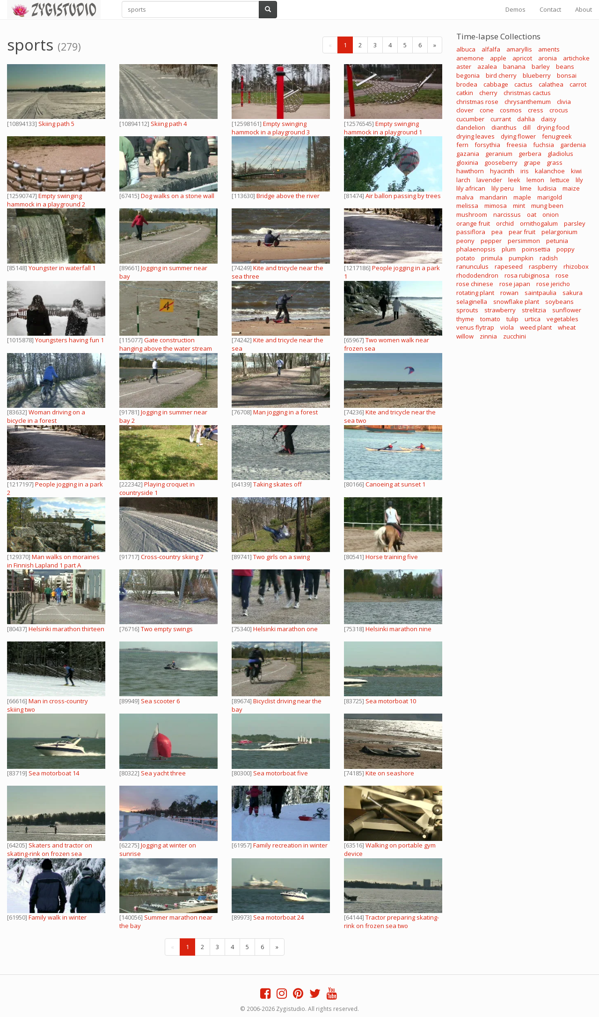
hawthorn (470, 171)
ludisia (547, 188)
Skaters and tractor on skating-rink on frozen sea (49, 849)
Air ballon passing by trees (403, 196)
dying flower (518, 136)
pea (497, 232)
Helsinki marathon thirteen (66, 629)
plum (509, 249)
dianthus (504, 127)
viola (507, 327)
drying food (553, 127)
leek (514, 180)
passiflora (470, 232)
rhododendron (477, 275)
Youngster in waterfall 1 (62, 268)
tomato (490, 319)
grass (554, 162)
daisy (548, 119)
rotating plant (475, 292)
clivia (564, 101)
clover (465, 110)
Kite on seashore (389, 773)
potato (465, 258)
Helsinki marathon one (285, 629)
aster (463, 66)
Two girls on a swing (281, 557)
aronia (547, 58)
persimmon (524, 240)
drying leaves (475, 136)
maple (522, 197)
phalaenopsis (476, 249)
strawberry (500, 310)
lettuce (560, 180)
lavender (489, 180)
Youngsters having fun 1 (69, 340)
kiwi (576, 171)
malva (465, 197)
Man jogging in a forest (285, 412)
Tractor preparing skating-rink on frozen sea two (391, 921)
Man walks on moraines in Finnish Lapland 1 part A (53, 561)
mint (519, 205)
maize (571, 188)
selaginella (471, 301)
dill (527, 127)
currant (500, 119)
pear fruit (522, 232)
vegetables (562, 319)
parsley (574, 223)
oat (531, 214)
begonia (468, 75)
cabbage (495, 84)
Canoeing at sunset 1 (395, 484)
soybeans (559, 301)
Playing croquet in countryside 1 (157, 488)
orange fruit (473, 223)
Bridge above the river (288, 196)
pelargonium (559, 232)
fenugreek (557, 136)
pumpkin (521, 258)
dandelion (470, 127)
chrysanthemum (527, 101)
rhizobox (576, 266)
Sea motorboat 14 (54, 773)
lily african (470, 188)
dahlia (526, 119)
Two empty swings (167, 629)
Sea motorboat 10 (390, 701)
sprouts (467, 310)
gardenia (573, 144)
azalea (487, 66)
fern (462, 144)
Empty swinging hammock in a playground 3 (271, 127)
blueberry (537, 75)
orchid (505, 223)
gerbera (530, 153)
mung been (547, 205)
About (583, 9)
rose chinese (474, 284)
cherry (488, 92)
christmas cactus (527, 92)
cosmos (511, 110)
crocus (558, 110)
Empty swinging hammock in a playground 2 (46, 200)
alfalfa (491, 49)
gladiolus (560, 153)
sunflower (566, 310)
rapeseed (509, 266)
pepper (491, 240)
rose (562, 275)
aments (549, 49)
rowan (509, 292)
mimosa (495, 205)
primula (492, 258)
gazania (467, 153)
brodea (466, 84)
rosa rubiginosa (526, 275)
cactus (523, 84)
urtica (533, 319)
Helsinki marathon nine (398, 629)
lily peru (502, 188)
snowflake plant (516, 301)
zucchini (514, 336)
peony (465, 240)
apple (498, 58)
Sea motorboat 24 (278, 917)
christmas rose (477, 101)
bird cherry (501, 75)
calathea (551, 84)
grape (532, 162)
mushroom (471, 214)
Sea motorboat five (280, 773)
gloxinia (467, 162)
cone (487, 110)
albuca (465, 49)
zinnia (488, 336)
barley (541, 66)
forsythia (487, 144)
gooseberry (501, 162)
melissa (467, 205)
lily (579, 180)
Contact (550, 9)
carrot (578, 84)
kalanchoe (550, 171)
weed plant (536, 327)
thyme (465, 319)
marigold (549, 197)
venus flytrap (475, 327)
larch (463, 180)
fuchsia (543, 144)
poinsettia (536, 249)
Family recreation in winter (290, 845)
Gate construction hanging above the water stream (165, 344)
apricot (522, 58)
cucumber (470, 119)
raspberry (543, 266)
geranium (498, 153)
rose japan (514, 284)
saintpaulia (540, 292)
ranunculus (472, 266)
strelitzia (534, 310)
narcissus (507, 214)
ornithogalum (539, 223)
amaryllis (519, 49)
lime (526, 188)
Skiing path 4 (169, 123)
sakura (572, 292)
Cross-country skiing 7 (172, 557)
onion (550, 214)
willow (465, 336)
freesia (516, 144)
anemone (470, 58)
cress (535, 110)
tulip (512, 319)
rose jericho (553, 284)
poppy (565, 249)
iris (524, 171)
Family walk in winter (58, 917)
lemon (535, 180)
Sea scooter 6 (160, 701)
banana (514, 66)
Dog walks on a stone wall (177, 196)
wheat (567, 327)
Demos (515, 9)
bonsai (567, 75)
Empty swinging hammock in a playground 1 (383, 127)
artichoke (576, 58)
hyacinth (502, 171)
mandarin (493, 197)
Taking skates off (277, 484)
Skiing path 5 (56, 123)
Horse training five (391, 557)
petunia (557, 240)
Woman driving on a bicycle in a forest (46, 416)
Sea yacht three (163, 773)
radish (549, 258)
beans (565, 66)
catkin (464, 92)
